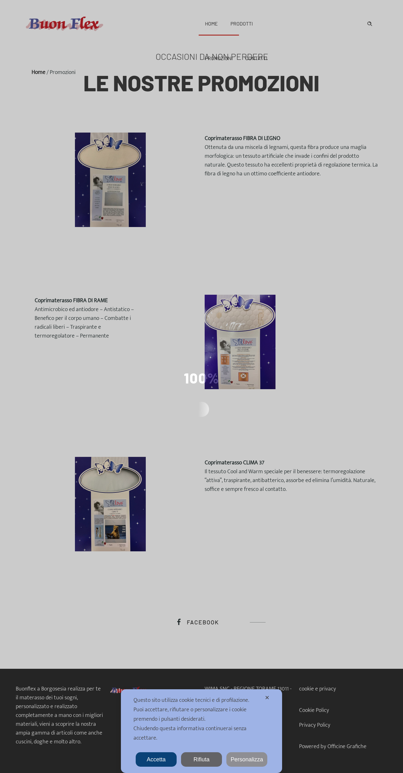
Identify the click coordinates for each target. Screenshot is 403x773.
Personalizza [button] (246, 759)
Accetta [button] (156, 759)
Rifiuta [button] (201, 759)
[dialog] (201, 731)
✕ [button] (267, 698)
